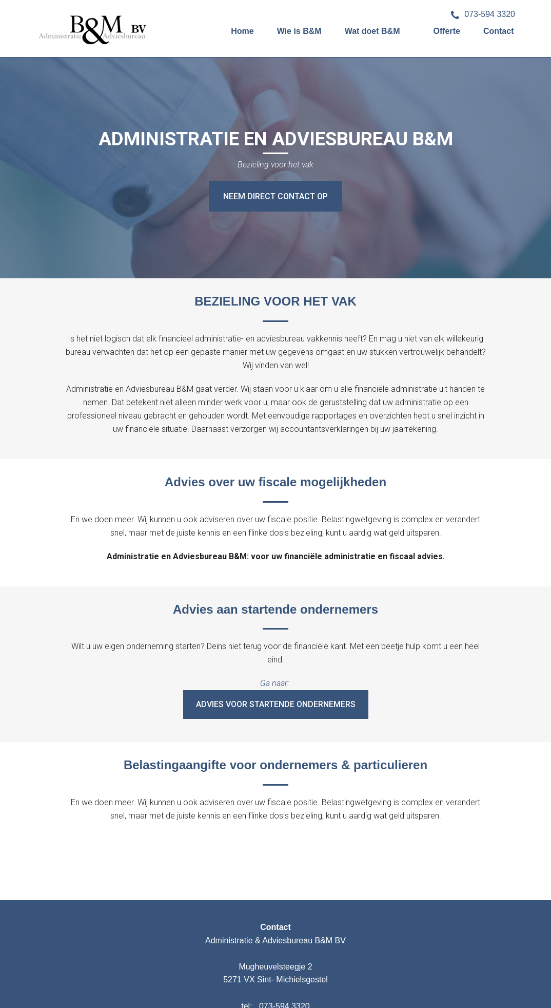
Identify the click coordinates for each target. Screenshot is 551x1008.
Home (242, 31)
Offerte (446, 31)
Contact (498, 31)
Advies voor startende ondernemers (276, 704)
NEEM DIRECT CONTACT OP (275, 196)
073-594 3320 (483, 14)
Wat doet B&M (372, 31)
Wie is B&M (299, 31)
